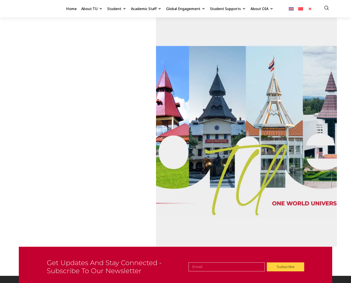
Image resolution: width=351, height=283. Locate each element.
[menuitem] (291, 9)
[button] (92, 9)
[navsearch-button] (326, 8)
